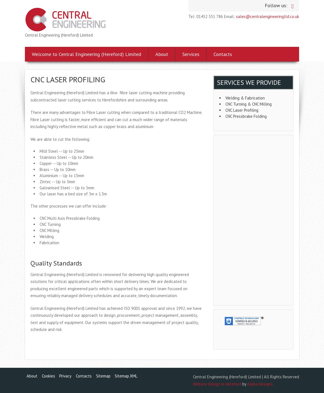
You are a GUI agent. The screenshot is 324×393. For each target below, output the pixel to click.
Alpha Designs (260, 384)
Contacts (223, 54)
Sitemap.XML (126, 376)
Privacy (65, 376)
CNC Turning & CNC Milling (248, 104)
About (161, 54)
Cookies (48, 376)
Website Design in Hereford (217, 384)
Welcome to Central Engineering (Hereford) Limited (86, 54)
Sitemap (103, 376)
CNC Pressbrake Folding (246, 116)
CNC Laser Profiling (241, 110)
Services (190, 54)
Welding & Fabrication (245, 98)
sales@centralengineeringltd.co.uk (267, 16)
